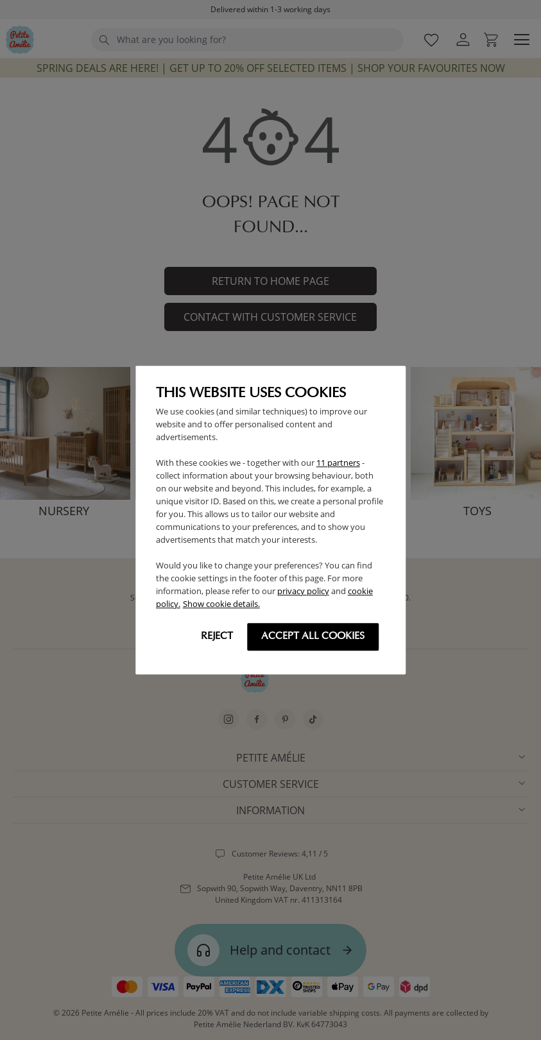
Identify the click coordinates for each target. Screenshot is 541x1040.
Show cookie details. (221, 604)
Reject (217, 636)
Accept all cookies (313, 636)
